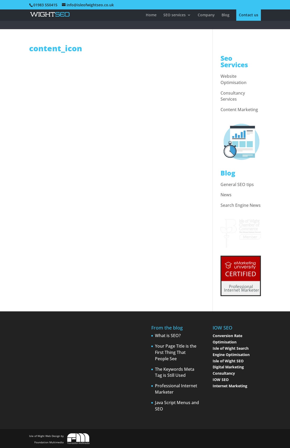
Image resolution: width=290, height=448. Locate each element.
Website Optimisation (233, 79)
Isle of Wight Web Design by (46, 439)
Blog (225, 15)
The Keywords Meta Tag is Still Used (174, 372)
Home (151, 15)
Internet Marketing (230, 385)
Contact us (248, 15)
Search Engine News (241, 205)
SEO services (174, 15)
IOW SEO (221, 379)
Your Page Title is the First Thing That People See (175, 352)
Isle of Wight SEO (228, 360)
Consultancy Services (233, 96)
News (226, 195)
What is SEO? (168, 335)
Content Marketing (239, 109)
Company (206, 15)
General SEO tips (237, 184)
